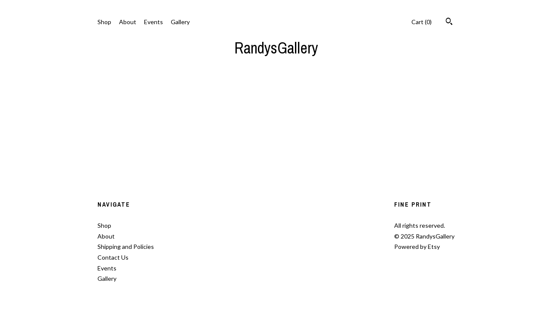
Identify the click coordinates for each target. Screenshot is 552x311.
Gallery (180, 21)
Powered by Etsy (417, 246)
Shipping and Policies (125, 246)
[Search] (449, 22)
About (127, 21)
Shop (104, 21)
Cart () (421, 21)
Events (153, 21)
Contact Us (113, 257)
